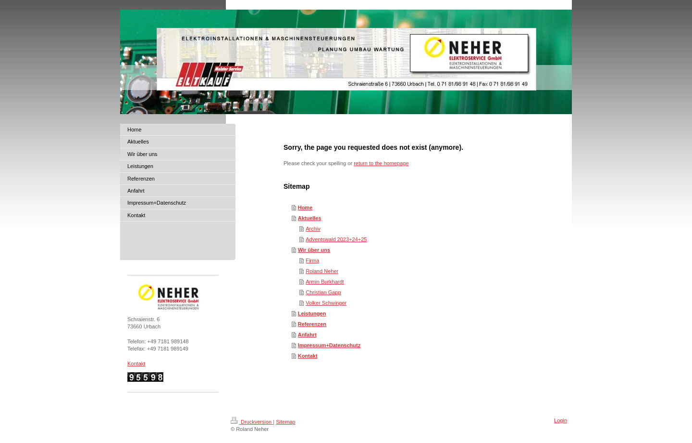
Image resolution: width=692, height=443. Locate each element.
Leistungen (312, 313)
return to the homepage (381, 163)
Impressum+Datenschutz (329, 345)
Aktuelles (309, 218)
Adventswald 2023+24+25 (336, 239)
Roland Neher (322, 271)
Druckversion (252, 422)
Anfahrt (307, 335)
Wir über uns (314, 250)
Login (560, 420)
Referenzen (312, 324)
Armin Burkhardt (325, 282)
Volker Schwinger (326, 303)
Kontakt (308, 356)
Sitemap (285, 422)
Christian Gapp (323, 292)
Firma (312, 260)
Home (305, 207)
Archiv (313, 229)
